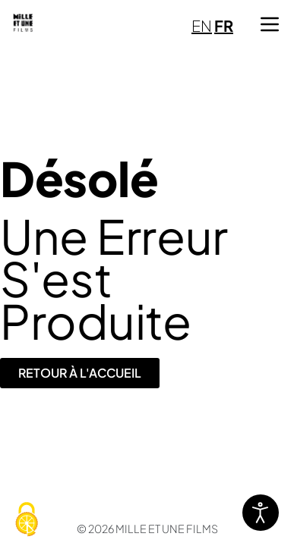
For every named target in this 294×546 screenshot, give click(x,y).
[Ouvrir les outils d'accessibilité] (260, 512)
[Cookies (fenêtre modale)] (26, 520)
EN (201, 25)
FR (223, 25)
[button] (269, 24)
